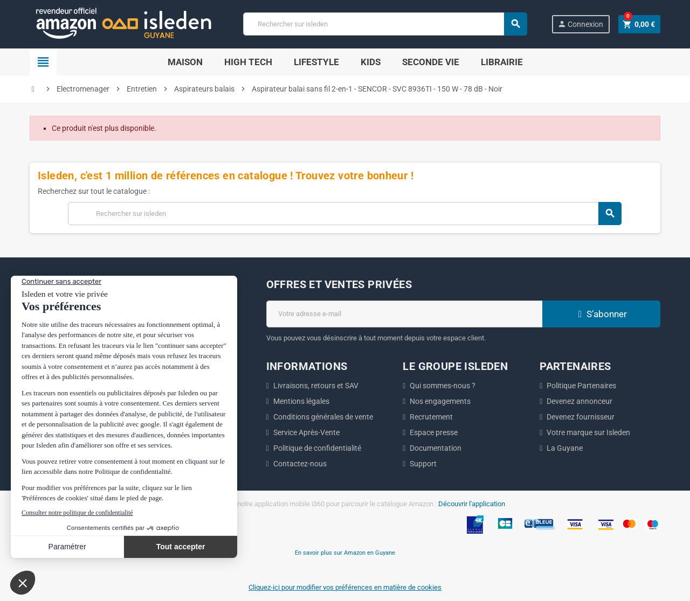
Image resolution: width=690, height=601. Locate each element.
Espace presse (434, 432)
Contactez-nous (300, 463)
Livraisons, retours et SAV (315, 385)
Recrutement (431, 417)
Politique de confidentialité (317, 448)
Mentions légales (301, 401)
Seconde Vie (430, 62)
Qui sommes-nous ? (442, 385)
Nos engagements (440, 401)
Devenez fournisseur (581, 417)
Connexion (580, 24)
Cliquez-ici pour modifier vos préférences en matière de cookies (345, 587)
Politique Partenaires (581, 385)
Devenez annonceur (579, 401)
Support (423, 463)
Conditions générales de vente (323, 417)
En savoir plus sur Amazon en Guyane (345, 552)
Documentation (435, 448)
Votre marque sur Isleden (588, 432)
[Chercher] (385, 24)
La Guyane (565, 448)
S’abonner (601, 314)
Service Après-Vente (306, 432)
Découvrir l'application (471, 504)
